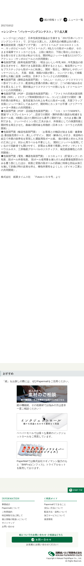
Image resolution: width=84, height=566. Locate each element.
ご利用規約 (7, 512)
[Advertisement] (42, 227)
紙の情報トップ (53, 19)
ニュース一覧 (75, 19)
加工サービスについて (54, 515)
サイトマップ (8, 523)
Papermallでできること (55, 504)
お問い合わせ (8, 526)
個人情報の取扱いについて (14, 519)
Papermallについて (11, 508)
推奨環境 (48, 519)
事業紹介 (6, 504)
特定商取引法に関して (12, 515)
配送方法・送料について (55, 512)
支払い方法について (53, 508)
